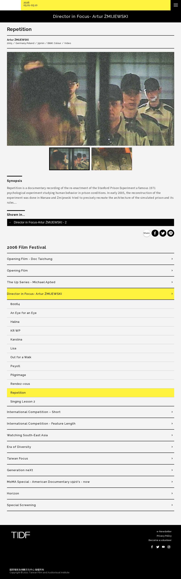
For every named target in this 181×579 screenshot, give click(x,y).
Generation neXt (20, 470)
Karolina (16, 339)
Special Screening (21, 505)
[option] (90, 99)
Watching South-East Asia (27, 435)
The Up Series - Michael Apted (31, 282)
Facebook (152, 547)
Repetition (18, 392)
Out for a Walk (20, 357)
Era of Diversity (19, 447)
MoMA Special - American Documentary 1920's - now (48, 481)
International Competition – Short (34, 412)
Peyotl (15, 366)
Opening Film (17, 270)
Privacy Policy (164, 536)
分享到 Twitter (162, 233)
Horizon (13, 493)
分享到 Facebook (155, 233)
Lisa (13, 348)
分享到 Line (170, 233)
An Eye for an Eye (23, 313)
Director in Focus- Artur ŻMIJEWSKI (34, 293)
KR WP (15, 330)
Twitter (157, 547)
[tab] (90, 222)
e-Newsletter (164, 531)
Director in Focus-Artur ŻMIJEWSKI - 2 (40, 222)
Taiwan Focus (17, 458)
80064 (15, 304)
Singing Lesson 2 (22, 401)
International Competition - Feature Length (41, 423)
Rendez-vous (20, 383)
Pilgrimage (18, 375)
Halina (15, 321)
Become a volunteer (160, 540)
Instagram (169, 547)
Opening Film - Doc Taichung (29, 259)
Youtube (163, 547)
